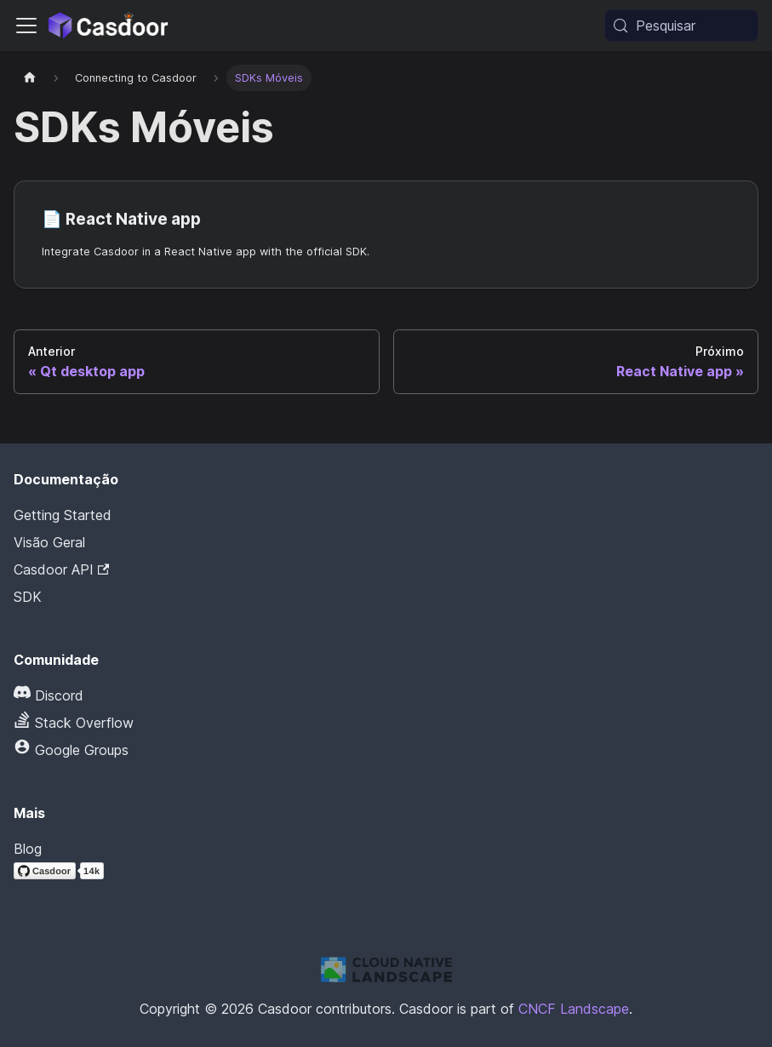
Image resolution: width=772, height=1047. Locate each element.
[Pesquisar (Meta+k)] (681, 25)
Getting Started (63, 515)
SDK (28, 596)
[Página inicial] (30, 78)
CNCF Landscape (573, 1008)
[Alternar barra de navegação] (26, 25)
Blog (28, 848)
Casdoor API (61, 569)
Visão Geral (49, 542)
